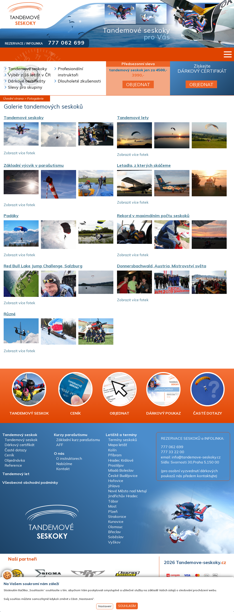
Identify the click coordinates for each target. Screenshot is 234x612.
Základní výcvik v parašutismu (34, 165)
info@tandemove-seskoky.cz (196, 457)
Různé (10, 314)
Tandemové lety (133, 117)
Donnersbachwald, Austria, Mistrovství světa (161, 266)
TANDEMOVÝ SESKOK (29, 393)
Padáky (11, 215)
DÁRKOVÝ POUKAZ (163, 393)
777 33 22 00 (172, 452)
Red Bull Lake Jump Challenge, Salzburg (43, 266)
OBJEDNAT (138, 84)
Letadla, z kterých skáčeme (144, 165)
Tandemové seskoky (24, 117)
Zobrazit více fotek (19, 153)
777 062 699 (66, 42)
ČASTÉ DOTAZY (207, 393)
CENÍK (75, 393)
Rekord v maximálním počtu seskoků (153, 215)
